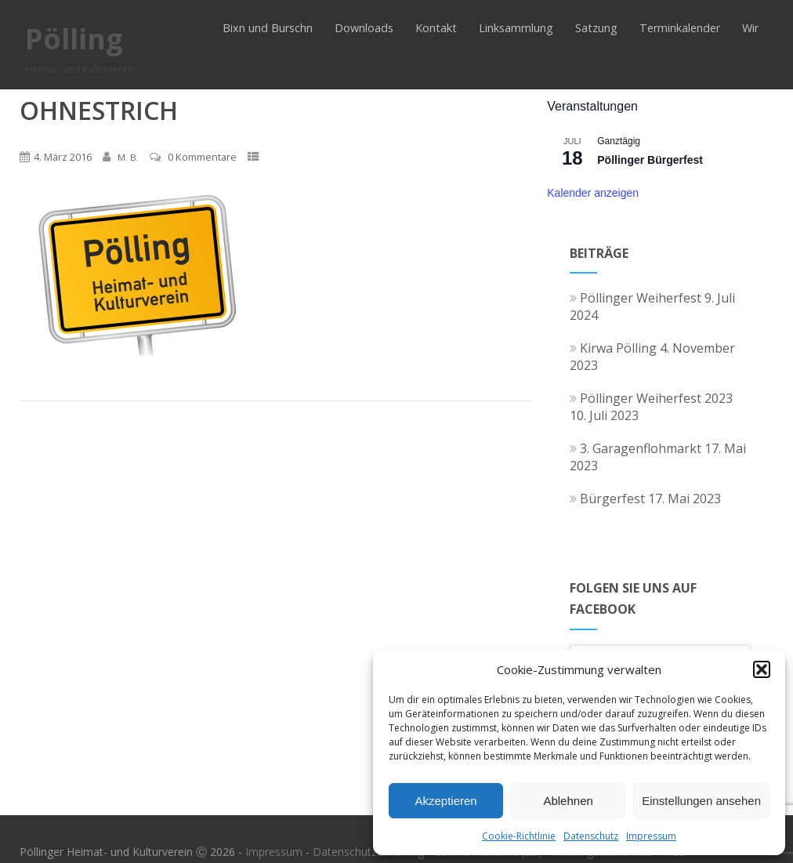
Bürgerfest (607, 498)
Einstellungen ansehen (701, 800)
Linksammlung (516, 27)
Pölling (74, 39)
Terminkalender (679, 27)
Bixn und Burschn (268, 27)
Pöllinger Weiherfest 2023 (651, 398)
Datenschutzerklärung (368, 851)
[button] (761, 669)
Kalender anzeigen (593, 193)
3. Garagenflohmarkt (635, 448)
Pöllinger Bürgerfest (650, 160)
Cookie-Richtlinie (519, 836)
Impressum (651, 836)
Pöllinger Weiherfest (635, 297)
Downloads (364, 27)
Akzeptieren (445, 800)
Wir (750, 27)
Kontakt (436, 27)
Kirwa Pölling (613, 348)
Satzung (596, 27)
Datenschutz (590, 836)
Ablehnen (567, 800)
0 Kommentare (202, 157)
